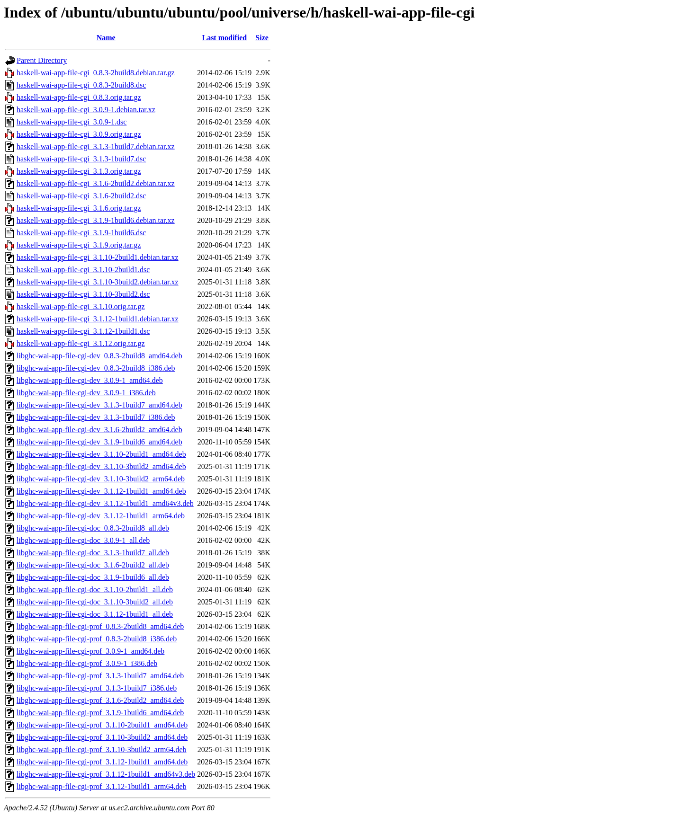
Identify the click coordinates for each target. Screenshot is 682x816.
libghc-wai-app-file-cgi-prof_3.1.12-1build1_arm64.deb (102, 786)
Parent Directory (42, 60)
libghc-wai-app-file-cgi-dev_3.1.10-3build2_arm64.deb (101, 479)
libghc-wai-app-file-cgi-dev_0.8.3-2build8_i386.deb (96, 368)
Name (106, 38)
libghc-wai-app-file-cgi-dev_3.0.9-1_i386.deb (86, 393)
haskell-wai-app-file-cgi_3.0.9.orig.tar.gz (79, 134)
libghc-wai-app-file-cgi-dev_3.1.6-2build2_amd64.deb (99, 430)
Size (262, 38)
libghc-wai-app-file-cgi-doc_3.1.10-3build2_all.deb (95, 602)
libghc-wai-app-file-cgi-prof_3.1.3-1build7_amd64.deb (100, 676)
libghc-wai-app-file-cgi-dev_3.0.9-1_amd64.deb (90, 380)
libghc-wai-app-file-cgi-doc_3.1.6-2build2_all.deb (93, 565)
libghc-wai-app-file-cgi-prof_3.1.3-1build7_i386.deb (97, 688)
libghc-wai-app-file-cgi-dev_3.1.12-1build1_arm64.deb (101, 516)
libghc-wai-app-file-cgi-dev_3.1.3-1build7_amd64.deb (99, 405)
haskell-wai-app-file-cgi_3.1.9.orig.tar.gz (79, 245)
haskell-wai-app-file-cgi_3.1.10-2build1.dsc (83, 270)
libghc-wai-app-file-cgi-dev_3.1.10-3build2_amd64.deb (101, 466)
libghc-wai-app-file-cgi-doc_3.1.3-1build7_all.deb (93, 553)
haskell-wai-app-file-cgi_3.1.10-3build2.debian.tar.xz (98, 282)
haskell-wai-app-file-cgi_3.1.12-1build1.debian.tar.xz (98, 319)
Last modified (224, 38)
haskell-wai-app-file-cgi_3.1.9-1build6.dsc (81, 233)
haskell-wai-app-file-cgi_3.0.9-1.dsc (71, 122)
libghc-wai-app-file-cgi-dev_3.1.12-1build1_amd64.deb (101, 491)
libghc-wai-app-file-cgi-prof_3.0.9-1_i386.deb (87, 663)
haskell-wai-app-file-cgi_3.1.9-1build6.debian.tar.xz (96, 220)
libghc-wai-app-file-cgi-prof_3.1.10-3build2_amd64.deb (102, 737)
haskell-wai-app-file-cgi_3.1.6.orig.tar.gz (79, 208)
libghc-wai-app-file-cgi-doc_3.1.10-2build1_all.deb (95, 589)
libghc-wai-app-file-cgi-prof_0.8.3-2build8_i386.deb (97, 639)
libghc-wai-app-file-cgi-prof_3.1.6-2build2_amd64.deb (100, 700)
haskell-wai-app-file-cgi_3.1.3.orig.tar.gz (79, 171)
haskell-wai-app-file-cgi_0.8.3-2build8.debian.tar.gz (96, 73)
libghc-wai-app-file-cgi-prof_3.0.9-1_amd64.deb (90, 651)
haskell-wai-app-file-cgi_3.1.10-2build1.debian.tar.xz (98, 257)
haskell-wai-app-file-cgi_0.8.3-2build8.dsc (81, 85)
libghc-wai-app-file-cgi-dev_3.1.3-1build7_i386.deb (96, 417)
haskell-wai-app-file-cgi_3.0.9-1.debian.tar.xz (86, 110)
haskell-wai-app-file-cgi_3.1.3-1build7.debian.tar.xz (96, 146)
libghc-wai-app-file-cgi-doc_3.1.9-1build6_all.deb (93, 577)
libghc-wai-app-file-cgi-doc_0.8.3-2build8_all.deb (93, 528)
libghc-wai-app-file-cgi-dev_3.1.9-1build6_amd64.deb (99, 442)
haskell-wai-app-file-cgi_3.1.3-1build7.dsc (81, 159)
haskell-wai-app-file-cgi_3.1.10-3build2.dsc (83, 294)
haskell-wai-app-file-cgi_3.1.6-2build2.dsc (81, 196)
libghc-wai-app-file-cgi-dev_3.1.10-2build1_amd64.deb (101, 454)
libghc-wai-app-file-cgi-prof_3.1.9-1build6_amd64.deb (100, 713)
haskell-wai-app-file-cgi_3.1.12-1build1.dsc (83, 331)
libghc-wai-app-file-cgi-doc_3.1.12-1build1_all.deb (95, 614)
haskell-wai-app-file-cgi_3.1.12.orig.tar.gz (81, 343)
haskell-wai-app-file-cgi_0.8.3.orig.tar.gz (79, 97)
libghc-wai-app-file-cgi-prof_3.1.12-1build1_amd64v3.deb (106, 774)
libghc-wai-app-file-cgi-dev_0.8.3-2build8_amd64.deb (99, 356)
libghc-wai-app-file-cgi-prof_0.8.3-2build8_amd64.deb (100, 626)
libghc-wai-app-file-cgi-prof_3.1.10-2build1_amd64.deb (102, 725)
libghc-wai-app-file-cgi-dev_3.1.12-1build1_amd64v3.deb (105, 503)
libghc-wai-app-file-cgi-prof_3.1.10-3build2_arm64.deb (102, 749)
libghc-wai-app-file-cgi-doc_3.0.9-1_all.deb (83, 540)
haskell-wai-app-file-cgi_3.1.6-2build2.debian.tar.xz (96, 183)
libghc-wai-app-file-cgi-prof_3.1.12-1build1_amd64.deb (102, 762)
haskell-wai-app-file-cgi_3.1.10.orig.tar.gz (81, 306)
